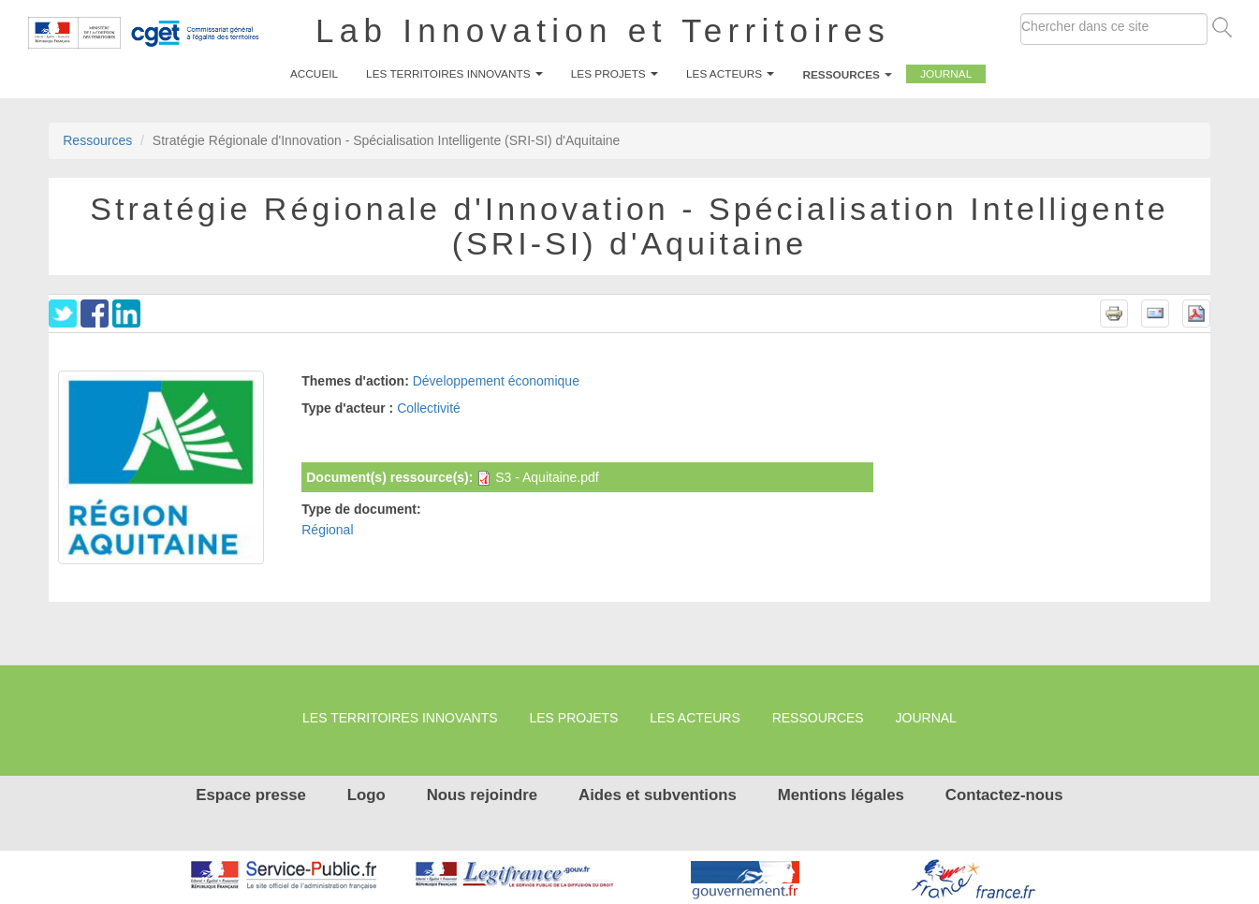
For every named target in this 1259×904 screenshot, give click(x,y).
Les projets (614, 73)
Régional (327, 529)
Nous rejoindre (482, 795)
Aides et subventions (657, 795)
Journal (946, 73)
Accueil (314, 73)
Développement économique (496, 380)
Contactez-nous (1004, 795)
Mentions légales (841, 795)
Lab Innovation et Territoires (602, 30)
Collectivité (429, 408)
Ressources (847, 74)
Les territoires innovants (454, 73)
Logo (366, 795)
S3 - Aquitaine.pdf (547, 477)
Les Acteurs (730, 73)
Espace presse (251, 795)
